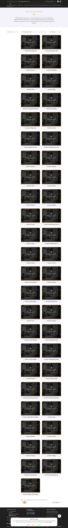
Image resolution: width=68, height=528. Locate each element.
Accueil (15, 5)
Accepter (39, 524)
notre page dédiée (48, 522)
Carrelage (20, 5)
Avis (50, 5)
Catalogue (37, 5)
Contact (59, 5)
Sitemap (51, 526)
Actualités (54, 5)
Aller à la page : (56, 502)
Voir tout (10, 32)
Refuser (28, 524)
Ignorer (33, 524)
